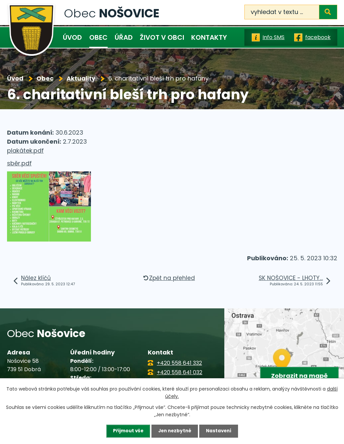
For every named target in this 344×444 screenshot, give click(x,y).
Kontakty (209, 37)
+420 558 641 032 (179, 372)
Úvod (72, 37)
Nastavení (220, 431)
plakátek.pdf (25, 150)
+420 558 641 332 (179, 363)
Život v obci (162, 37)
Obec (98, 37)
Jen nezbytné (174, 431)
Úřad (124, 37)
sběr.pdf (19, 163)
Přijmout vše (126, 431)
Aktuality (81, 78)
